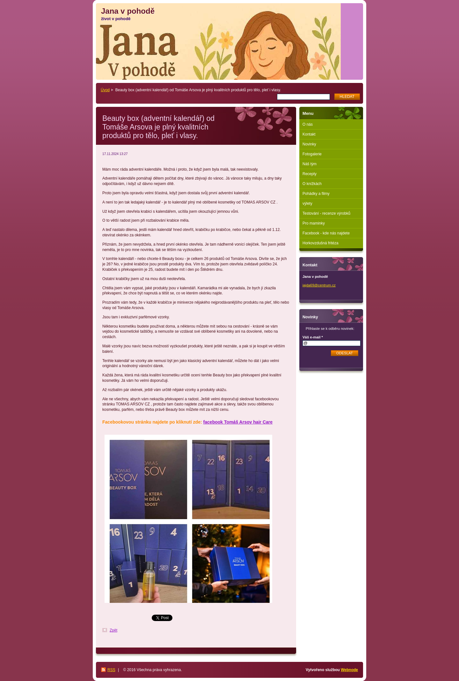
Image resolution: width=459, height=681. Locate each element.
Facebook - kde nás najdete (326, 233)
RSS (111, 670)
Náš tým (309, 164)
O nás (307, 124)
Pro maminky (313, 223)
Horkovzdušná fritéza (320, 243)
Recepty (309, 174)
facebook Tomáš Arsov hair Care (238, 422)
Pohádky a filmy (316, 193)
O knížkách (312, 183)
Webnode (349, 670)
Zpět (113, 630)
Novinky (309, 144)
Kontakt (309, 134)
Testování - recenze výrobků (326, 213)
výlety (307, 203)
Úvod (105, 90)
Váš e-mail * (312, 337)
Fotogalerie (312, 154)
